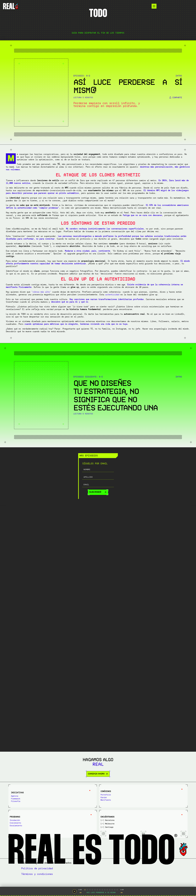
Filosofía (20, 821)
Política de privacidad (135, 874)
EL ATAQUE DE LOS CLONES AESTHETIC (166, 210)
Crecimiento (111, 818)
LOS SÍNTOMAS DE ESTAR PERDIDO (162, 215)
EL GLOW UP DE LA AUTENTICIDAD (162, 219)
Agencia (19, 816)
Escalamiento (112, 821)
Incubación (111, 816)
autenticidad (101, 571)
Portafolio (66, 816)
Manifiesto (66, 821)
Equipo (64, 818)
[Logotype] (40, 7)
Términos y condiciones (169, 874)
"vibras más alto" (102, 558)
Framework (20, 818)
